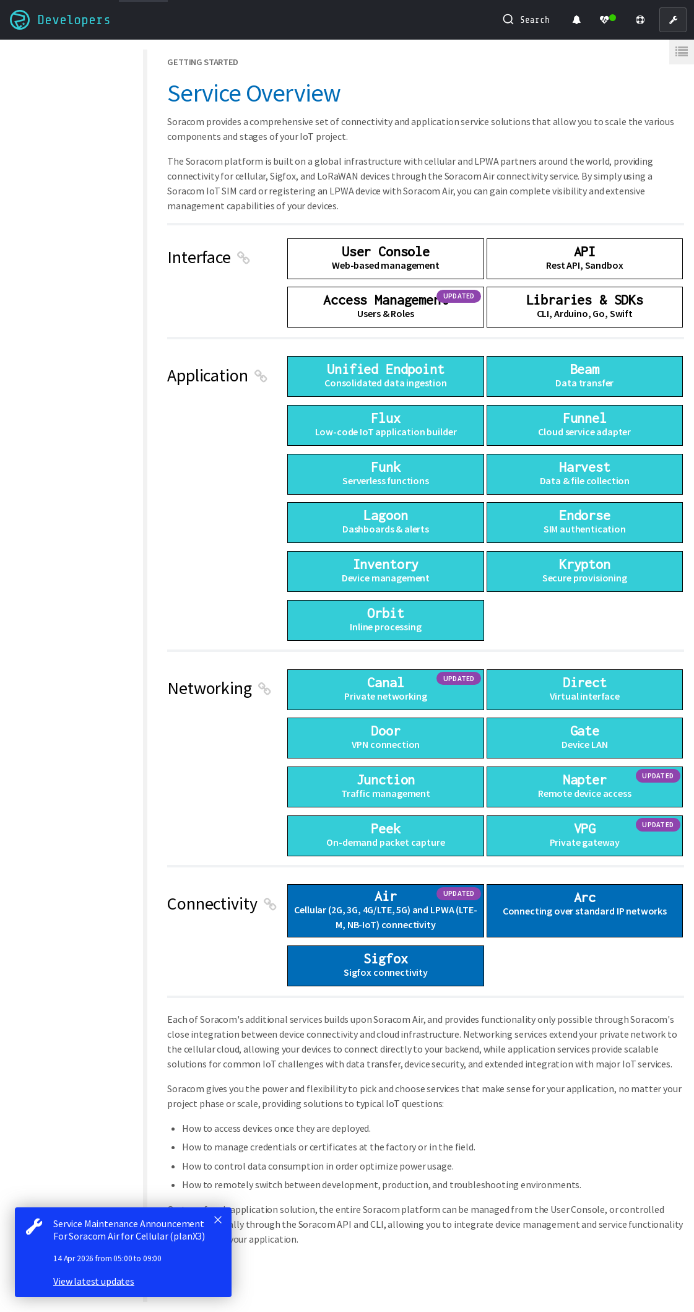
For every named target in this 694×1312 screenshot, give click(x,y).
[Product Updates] (576, 19)
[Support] (640, 19)
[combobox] (526, 19)
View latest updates (93, 1281)
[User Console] (673, 19)
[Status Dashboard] (608, 19)
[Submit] (507, 19)
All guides (35, 57)
